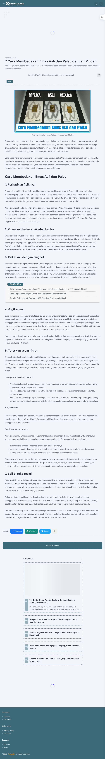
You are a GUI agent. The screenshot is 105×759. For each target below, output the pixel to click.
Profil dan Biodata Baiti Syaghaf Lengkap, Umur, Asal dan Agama (54, 646)
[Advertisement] (52, 32)
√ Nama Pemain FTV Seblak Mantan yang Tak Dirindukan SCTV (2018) (54, 660)
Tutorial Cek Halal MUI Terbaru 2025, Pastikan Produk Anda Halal (38, 298)
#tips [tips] (9, 82)
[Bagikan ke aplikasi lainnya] (54, 531)
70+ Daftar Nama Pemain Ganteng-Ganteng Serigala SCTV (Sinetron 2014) (52, 601)
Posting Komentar (52, 545)
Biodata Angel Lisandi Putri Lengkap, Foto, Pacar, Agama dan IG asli (54, 633)
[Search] (101, 3)
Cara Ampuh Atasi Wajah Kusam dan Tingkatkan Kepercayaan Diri (38, 294)
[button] (96, 3)
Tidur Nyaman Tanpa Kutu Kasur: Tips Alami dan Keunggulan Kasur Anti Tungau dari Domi (48, 289)
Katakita (11, 754)
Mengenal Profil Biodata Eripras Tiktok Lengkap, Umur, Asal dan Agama (53, 620)
